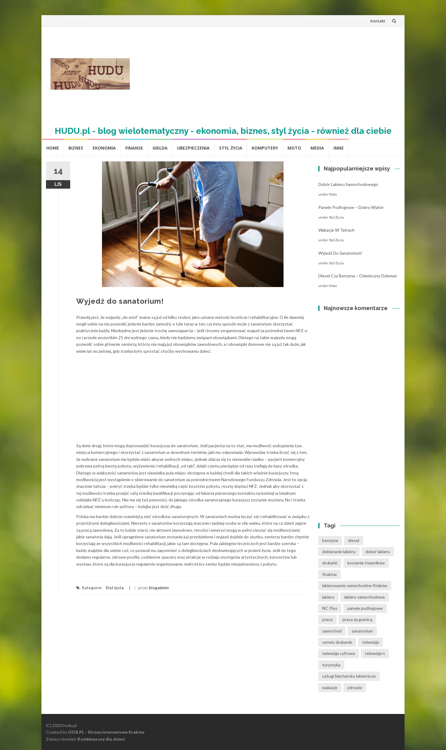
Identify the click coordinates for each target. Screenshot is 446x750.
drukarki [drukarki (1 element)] (329, 562)
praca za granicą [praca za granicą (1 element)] (357, 619)
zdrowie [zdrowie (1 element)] (354, 687)
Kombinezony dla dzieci (101, 739)
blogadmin (159, 587)
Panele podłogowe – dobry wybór (351, 207)
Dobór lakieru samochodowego (348, 184)
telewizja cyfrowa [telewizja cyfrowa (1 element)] (338, 653)
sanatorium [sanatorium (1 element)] (362, 630)
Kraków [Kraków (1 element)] (329, 574)
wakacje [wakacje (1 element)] (329, 687)
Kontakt (377, 21)
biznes (75, 148)
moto (294, 148)
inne (338, 148)
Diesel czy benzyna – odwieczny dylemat (357, 275)
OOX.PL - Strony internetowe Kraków (106, 732)
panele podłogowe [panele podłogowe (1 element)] (365, 608)
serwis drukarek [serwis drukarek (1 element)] (337, 642)
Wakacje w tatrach (336, 230)
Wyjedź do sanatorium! (340, 253)
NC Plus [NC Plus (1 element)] (329, 608)
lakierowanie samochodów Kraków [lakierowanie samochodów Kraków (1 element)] (354, 585)
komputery (265, 148)
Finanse (134, 148)
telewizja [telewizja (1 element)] (370, 642)
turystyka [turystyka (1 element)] (331, 664)
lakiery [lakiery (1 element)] (328, 597)
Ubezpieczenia (193, 148)
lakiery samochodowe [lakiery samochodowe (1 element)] (364, 597)
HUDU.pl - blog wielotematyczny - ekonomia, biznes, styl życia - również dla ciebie (223, 131)
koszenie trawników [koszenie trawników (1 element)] (366, 562)
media (317, 148)
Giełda (160, 148)
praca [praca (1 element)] (327, 619)
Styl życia (230, 148)
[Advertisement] (267, 73)
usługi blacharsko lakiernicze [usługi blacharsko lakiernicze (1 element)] (349, 676)
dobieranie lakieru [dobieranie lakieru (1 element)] (339, 551)
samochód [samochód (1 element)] (332, 630)
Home (52, 148)
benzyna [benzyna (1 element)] (330, 540)
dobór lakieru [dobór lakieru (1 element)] (378, 551)
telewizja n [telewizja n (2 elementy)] (375, 653)
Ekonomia (104, 148)
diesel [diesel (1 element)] (353, 540)
